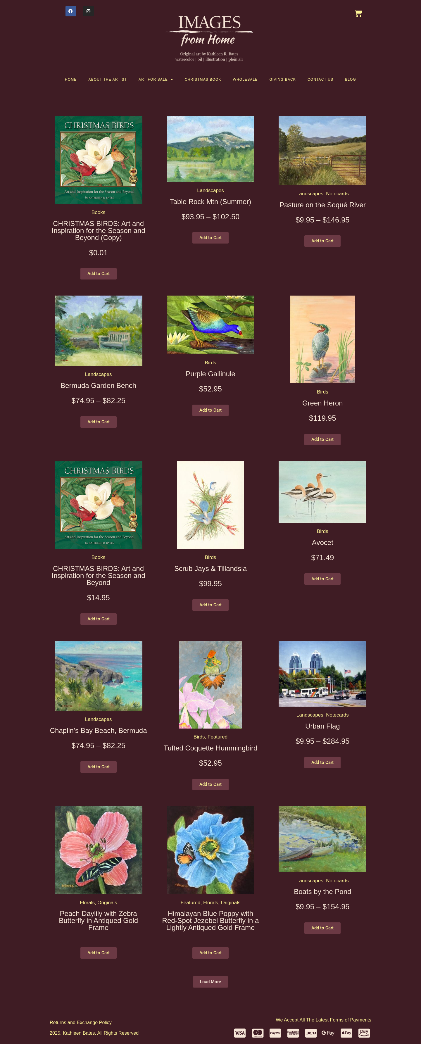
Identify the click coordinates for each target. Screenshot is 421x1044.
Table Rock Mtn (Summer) (210, 202)
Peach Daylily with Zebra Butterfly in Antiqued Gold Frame (98, 920)
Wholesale (245, 79)
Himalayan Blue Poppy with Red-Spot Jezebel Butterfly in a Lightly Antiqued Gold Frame (210, 920)
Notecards (337, 193)
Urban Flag (322, 726)
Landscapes (210, 190)
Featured (217, 737)
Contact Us (320, 79)
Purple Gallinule (210, 374)
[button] (98, 273)
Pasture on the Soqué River (322, 205)
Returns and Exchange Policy (81, 1022)
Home (71, 79)
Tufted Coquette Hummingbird (211, 748)
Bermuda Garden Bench (98, 385)
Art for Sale (156, 79)
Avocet (322, 542)
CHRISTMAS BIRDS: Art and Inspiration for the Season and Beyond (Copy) (98, 230)
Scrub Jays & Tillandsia (210, 568)
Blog (350, 79)
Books (98, 212)
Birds (210, 362)
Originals (107, 902)
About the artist (108, 79)
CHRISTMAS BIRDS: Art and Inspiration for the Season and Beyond (98, 575)
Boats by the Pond (322, 891)
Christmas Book (203, 79)
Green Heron (322, 403)
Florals (87, 902)
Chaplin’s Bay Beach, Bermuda (98, 730)
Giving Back (282, 79)
